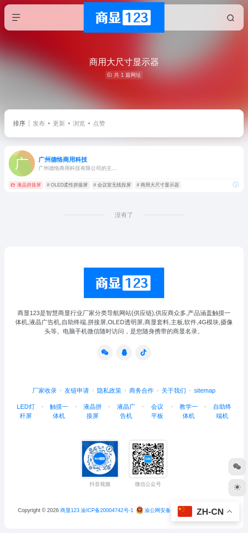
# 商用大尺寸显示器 (158, 184)
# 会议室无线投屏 (112, 184)
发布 (39, 123)
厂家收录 (44, 390)
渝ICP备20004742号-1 (107, 510)
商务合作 (141, 390)
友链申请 (77, 390)
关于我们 (174, 390)
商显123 (69, 510)
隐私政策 (109, 390)
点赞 (99, 123)
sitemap (204, 390)
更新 (59, 123)
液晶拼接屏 (25, 184)
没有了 (124, 214)
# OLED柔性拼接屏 (67, 184)
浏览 (79, 123)
